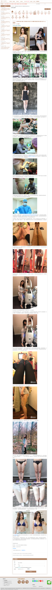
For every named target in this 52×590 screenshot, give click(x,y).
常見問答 (34, 1)
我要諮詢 (37, 1)
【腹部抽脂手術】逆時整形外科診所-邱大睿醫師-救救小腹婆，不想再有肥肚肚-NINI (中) (5, 17)
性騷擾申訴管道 (41, 586)
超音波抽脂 (19, 25)
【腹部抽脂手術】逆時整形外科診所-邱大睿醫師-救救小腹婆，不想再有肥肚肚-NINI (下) (5, 21)
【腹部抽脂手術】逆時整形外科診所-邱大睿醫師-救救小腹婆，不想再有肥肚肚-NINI (5, 38)
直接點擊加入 (23, 550)
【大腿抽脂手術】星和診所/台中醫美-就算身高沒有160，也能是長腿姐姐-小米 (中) (5, 30)
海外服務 (31, 1)
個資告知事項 (19, 567)
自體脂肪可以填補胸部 (31, 156)
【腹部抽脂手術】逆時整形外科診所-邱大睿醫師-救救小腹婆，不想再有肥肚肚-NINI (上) (5, 13)
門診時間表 (14, 548)
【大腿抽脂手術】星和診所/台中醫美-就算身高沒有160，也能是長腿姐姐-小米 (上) (5, 26)
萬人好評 (26, 1)
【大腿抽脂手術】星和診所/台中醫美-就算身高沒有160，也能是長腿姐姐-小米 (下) (5, 34)
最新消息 (11, 1)
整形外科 (16, 25)
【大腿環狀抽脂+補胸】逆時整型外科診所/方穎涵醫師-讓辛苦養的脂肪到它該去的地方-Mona (5, 9)
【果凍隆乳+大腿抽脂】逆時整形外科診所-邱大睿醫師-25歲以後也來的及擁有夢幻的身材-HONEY (5, 47)
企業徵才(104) (34, 586)
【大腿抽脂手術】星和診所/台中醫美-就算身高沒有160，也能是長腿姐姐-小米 (5, 43)
